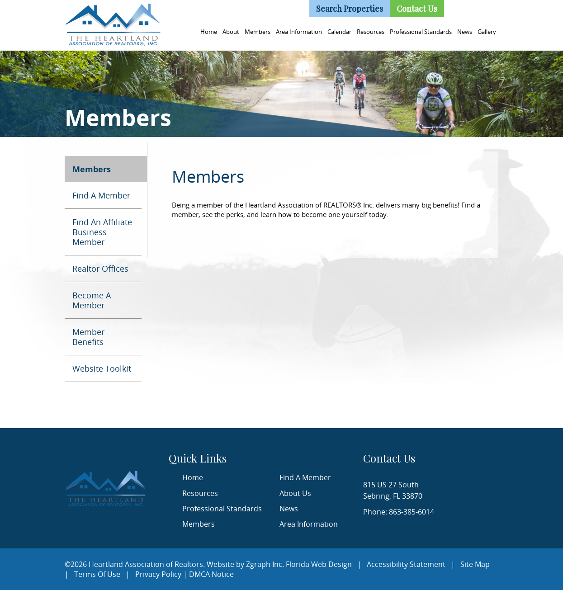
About (230, 32)
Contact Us (417, 8)
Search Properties (349, 8)
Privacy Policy (158, 574)
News (464, 32)
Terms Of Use (97, 574)
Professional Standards (421, 32)
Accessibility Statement (406, 564)
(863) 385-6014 (276, 7)
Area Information (299, 32)
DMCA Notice (211, 574)
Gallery (487, 32)
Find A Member (101, 195)
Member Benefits (88, 336)
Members (257, 32)
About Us (295, 493)
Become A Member (91, 300)
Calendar (339, 32)
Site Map (475, 564)
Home (208, 32)
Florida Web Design (319, 564)
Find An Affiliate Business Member (102, 232)
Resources (370, 32)
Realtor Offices (100, 268)
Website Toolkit (101, 368)
